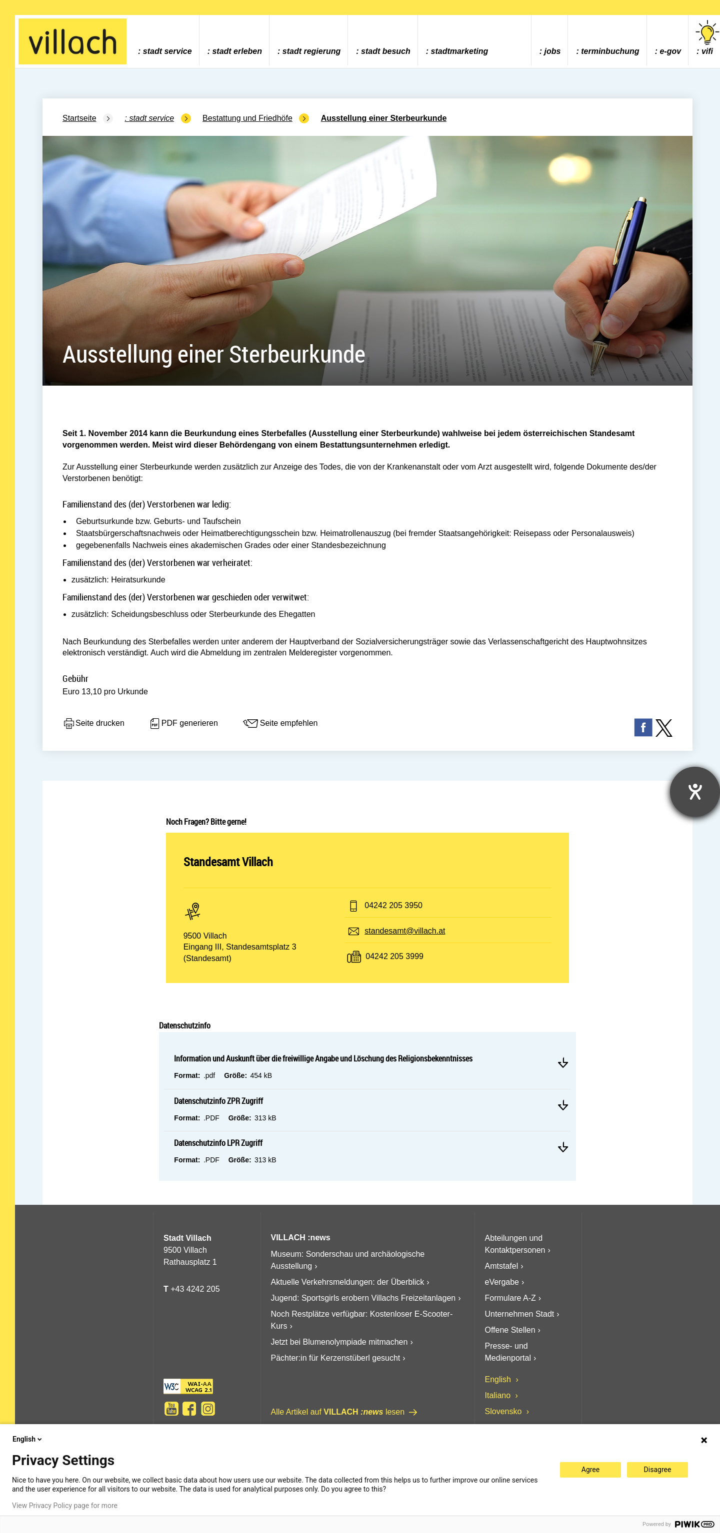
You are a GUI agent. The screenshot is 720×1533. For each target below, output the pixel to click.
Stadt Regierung (311, 51)
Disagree (658, 1470)
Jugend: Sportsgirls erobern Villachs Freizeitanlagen (363, 1298)
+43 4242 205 (195, 1289)
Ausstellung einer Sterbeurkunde (384, 118)
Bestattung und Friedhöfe (247, 118)
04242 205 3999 (395, 956)
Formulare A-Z (510, 1298)
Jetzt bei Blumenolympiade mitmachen (339, 1342)
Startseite (79, 118)
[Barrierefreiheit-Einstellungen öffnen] (695, 792)
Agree (591, 1470)
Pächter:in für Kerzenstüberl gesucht (335, 1358)
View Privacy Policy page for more (65, 1506)
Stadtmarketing (459, 51)
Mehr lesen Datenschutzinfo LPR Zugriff (563, 1147)
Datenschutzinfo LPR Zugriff (218, 1142)
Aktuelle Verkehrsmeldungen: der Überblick (347, 1282)
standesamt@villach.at (404, 931)
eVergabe (502, 1282)
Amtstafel (501, 1266)
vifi (707, 37)
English (499, 1379)
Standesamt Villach (228, 862)
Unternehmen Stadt (519, 1314)
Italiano (499, 1395)
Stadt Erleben (237, 51)
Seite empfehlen (280, 723)
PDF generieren (183, 723)
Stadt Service (167, 51)
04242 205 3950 (393, 905)
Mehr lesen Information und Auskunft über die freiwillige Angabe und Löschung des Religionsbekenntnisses (563, 1062)
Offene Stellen (510, 1330)
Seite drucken (93, 723)
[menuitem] (165, 40)
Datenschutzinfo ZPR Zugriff (218, 1100)
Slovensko (504, 1411)
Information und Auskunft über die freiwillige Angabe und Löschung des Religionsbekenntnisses (323, 1058)
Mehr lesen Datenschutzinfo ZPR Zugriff (563, 1105)
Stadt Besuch (385, 51)
